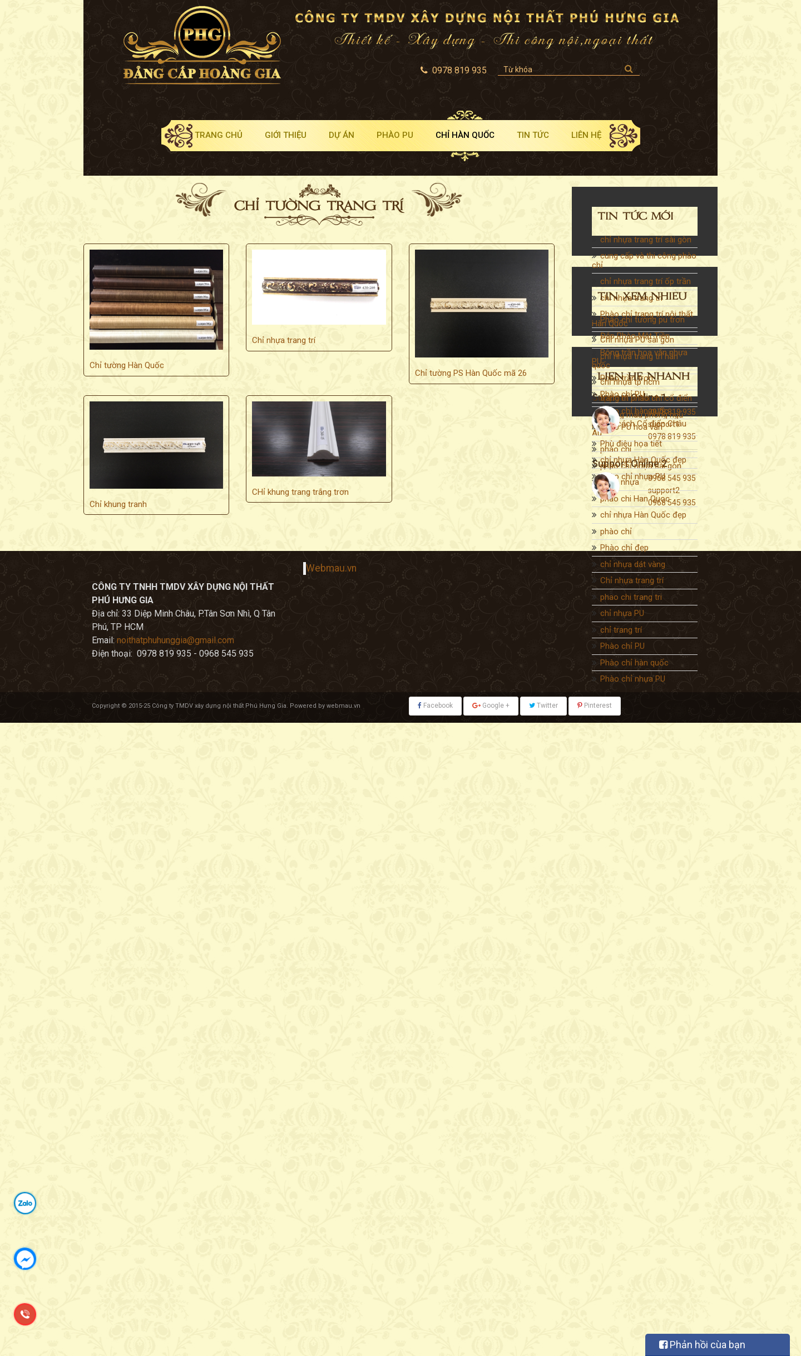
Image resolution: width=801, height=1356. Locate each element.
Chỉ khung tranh (118, 504)
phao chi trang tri (631, 599)
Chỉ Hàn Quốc (465, 135)
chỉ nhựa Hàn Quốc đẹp (643, 516)
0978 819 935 (672, 1047)
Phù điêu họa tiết (631, 903)
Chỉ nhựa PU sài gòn (637, 341)
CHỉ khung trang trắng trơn (300, 492)
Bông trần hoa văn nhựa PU (640, 817)
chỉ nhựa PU (622, 615)
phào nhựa (619, 484)
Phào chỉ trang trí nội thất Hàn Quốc (642, 320)
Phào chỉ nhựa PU (632, 680)
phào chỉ (616, 533)
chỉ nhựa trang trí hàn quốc (635, 362)
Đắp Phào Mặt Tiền (635, 796)
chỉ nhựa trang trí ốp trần (645, 283)
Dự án (341, 135)
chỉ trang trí (621, 632)
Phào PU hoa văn (631, 887)
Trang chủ (219, 135)
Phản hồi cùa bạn (702, 1344)
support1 (664, 1059)
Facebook (435, 1339)
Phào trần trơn (626, 838)
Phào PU (395, 135)
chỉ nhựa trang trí (631, 300)
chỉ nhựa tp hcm (630, 384)
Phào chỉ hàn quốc (634, 664)
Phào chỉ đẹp (624, 549)
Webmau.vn (331, 1202)
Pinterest (594, 1339)
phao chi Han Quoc (635, 500)
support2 (664, 1125)
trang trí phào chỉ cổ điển (646, 400)
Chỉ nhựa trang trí (283, 340)
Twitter (543, 1339)
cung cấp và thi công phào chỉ (644, 262)
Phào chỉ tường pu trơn (642, 779)
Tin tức (533, 135)
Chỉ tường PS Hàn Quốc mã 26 (471, 373)
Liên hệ (586, 135)
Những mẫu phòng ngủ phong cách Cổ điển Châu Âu (639, 425)
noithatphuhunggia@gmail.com (175, 1274)
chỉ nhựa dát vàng (632, 566)
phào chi (615, 451)
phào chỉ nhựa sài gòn (640, 468)
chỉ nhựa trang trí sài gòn (645, 241)
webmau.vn (343, 1339)
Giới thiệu (285, 135)
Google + (491, 1339)
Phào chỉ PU (622, 648)
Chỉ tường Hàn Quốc (127, 365)
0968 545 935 (672, 1113)
